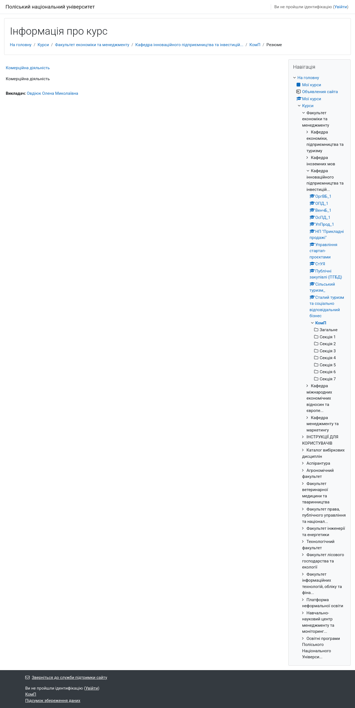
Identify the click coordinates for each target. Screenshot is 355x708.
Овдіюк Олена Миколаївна (52, 93)
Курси (43, 44)
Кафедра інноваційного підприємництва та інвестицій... (189, 44)
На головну (21, 44)
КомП (254, 44)
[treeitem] (319, 367)
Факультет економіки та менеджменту (92, 44)
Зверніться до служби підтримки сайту (66, 677)
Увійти (340, 6)
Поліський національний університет (50, 7)
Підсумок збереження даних (52, 700)
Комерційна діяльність (28, 67)
